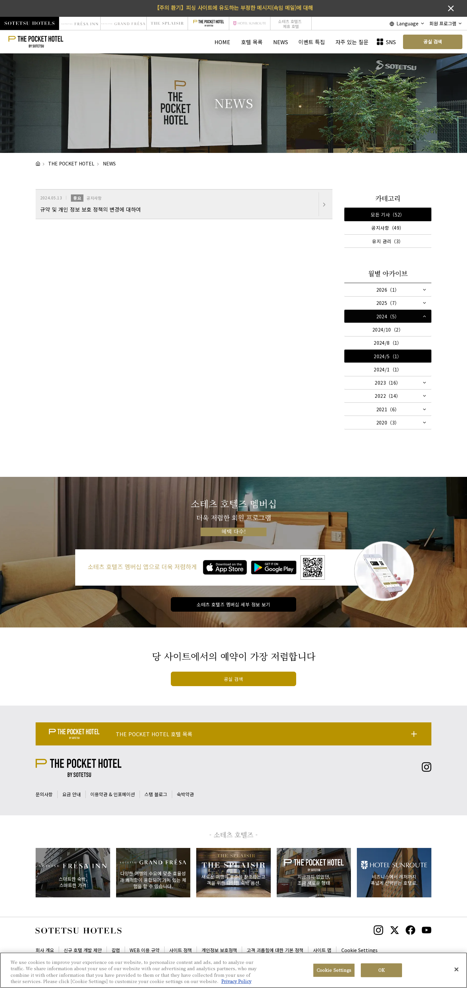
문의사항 (44, 794)
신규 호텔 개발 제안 (83, 950)
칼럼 (115, 950)
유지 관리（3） (387, 241)
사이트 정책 (180, 950)
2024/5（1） (388, 356)
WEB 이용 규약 (145, 950)
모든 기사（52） (388, 214)
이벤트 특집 (311, 42)
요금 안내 (71, 794)
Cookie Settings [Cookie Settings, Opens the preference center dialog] (334, 971)
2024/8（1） (388, 342)
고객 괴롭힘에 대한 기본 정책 (275, 950)
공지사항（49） (387, 227)
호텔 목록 (252, 42)
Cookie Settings (359, 950)
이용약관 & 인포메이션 (112, 794)
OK (381, 971)
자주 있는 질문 (351, 42)
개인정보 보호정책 (219, 950)
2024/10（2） (387, 329)
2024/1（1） (388, 369)
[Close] (456, 970)
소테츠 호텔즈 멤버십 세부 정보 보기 (233, 604)
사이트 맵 (322, 950)
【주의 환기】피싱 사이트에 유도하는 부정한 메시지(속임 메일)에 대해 (233, 8)
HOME (222, 42)
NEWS (280, 42)
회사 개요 (45, 950)
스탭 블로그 (155, 794)
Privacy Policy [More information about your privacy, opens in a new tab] (236, 982)
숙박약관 (185, 794)
